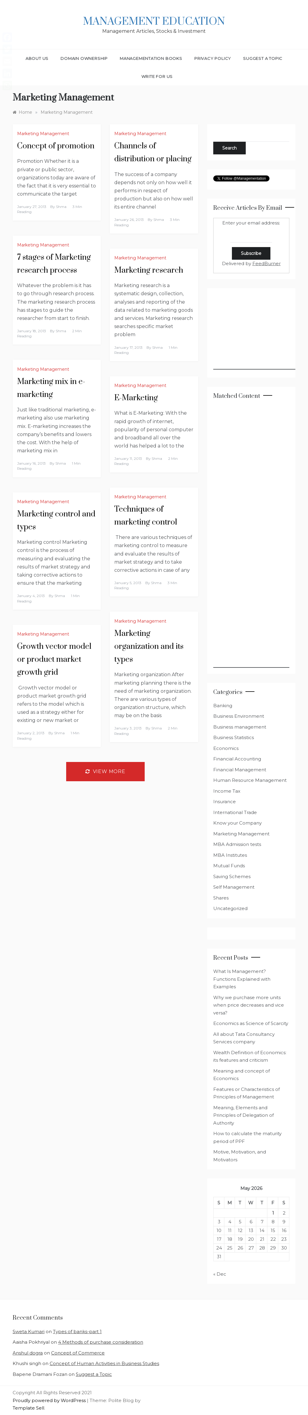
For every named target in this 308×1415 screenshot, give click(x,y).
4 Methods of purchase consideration (100, 1342)
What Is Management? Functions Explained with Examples (241, 978)
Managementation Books (151, 58)
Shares (221, 898)
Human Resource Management (250, 780)
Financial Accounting (237, 759)
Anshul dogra (28, 1353)
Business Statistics (233, 737)
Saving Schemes (232, 876)
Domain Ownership (84, 58)
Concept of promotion (55, 146)
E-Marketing (136, 398)
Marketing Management (43, 133)
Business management (239, 727)
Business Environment (238, 716)
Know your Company (237, 823)
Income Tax (226, 791)
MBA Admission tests (237, 844)
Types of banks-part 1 (77, 1331)
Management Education (154, 21)
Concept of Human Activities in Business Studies (104, 1363)
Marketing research (148, 270)
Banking (222, 705)
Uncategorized (230, 908)
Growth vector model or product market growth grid (54, 659)
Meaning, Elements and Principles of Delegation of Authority (243, 1115)
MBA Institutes (230, 855)
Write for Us (157, 76)
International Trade (235, 812)
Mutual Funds (229, 866)
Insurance (224, 801)
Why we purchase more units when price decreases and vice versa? (248, 1005)
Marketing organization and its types (148, 646)
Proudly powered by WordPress (50, 1400)
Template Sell (28, 1408)
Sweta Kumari (29, 1331)
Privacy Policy (212, 58)
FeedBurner (266, 263)
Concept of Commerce (78, 1353)
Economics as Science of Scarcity (250, 1023)
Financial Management (239, 770)
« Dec (219, 1274)
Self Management (233, 887)
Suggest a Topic (262, 58)
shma (61, 206)
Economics (226, 748)
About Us (37, 58)
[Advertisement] (258, 332)
